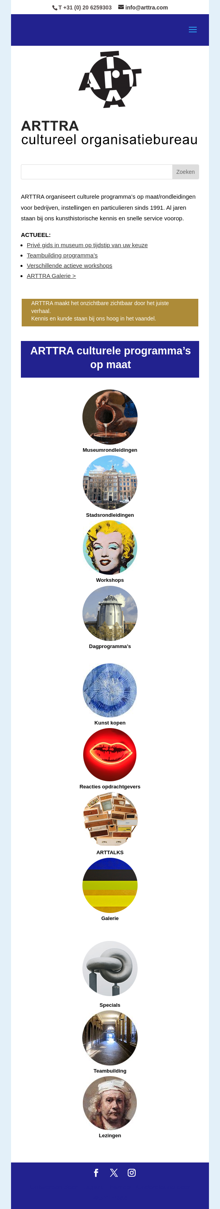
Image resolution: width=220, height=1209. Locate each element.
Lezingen (110, 1107)
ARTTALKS (110, 823)
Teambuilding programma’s (62, 255)
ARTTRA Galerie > (51, 275)
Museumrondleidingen (110, 421)
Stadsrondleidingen (110, 515)
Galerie (110, 918)
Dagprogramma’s (110, 646)
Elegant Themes (105, 1187)
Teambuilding (110, 1042)
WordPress (109, 1198)
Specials (110, 1005)
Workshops (110, 551)
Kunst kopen (110, 723)
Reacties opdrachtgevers (110, 759)
